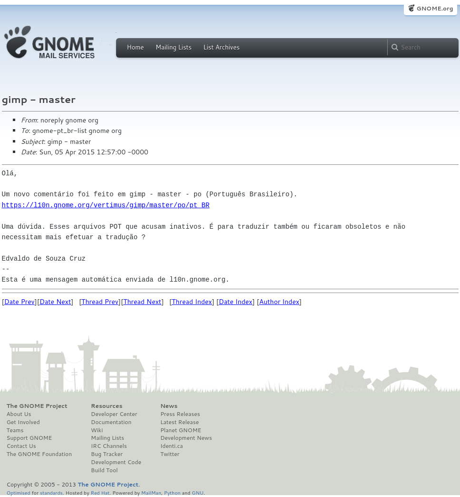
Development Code (116, 462)
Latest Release (179, 422)
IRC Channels (109, 446)
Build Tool (104, 470)
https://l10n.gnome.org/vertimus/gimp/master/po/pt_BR (106, 205)
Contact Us (21, 446)
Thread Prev (99, 301)
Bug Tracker (107, 454)
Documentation (111, 422)
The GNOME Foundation (39, 454)
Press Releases (180, 414)
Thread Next (142, 301)
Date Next (55, 301)
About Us (19, 414)
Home (135, 47)
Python (172, 492)
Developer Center (114, 414)
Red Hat (99, 492)
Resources (106, 406)
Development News (186, 438)
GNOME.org (434, 8)
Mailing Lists (174, 47)
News (168, 406)
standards (51, 492)
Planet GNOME (180, 430)
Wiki (97, 430)
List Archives (221, 47)
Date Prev (19, 301)
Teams (15, 430)
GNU (198, 492)
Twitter (169, 454)
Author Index (279, 301)
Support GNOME (29, 438)
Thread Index (192, 301)
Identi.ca (171, 446)
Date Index (236, 301)
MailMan (151, 492)
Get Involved (23, 422)
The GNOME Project (37, 406)
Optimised (18, 492)
